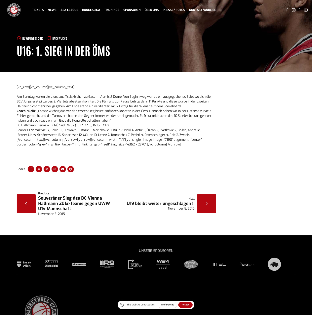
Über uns (152, 10)
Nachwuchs (59, 38)
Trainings (111, 10)
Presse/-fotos (174, 10)
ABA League (69, 10)
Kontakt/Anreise (202, 10)
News (52, 10)
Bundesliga (91, 10)
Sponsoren (132, 10)
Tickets (38, 10)
